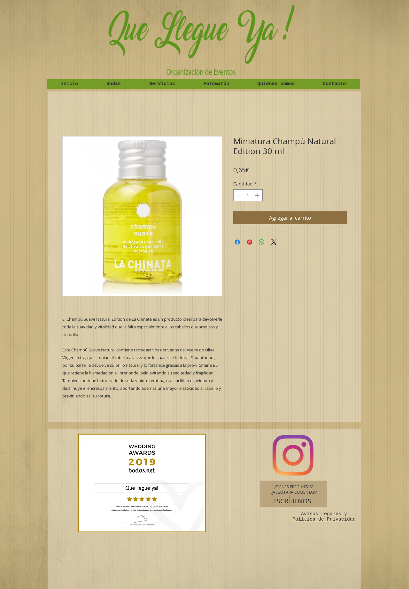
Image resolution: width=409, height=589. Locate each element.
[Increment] (258, 195)
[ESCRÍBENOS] (292, 501)
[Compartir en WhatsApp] (262, 242)
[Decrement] (238, 195)
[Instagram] (293, 455)
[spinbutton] (248, 195)
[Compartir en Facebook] (237, 242)
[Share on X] (274, 242)
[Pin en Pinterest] (249, 242)
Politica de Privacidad (324, 519)
